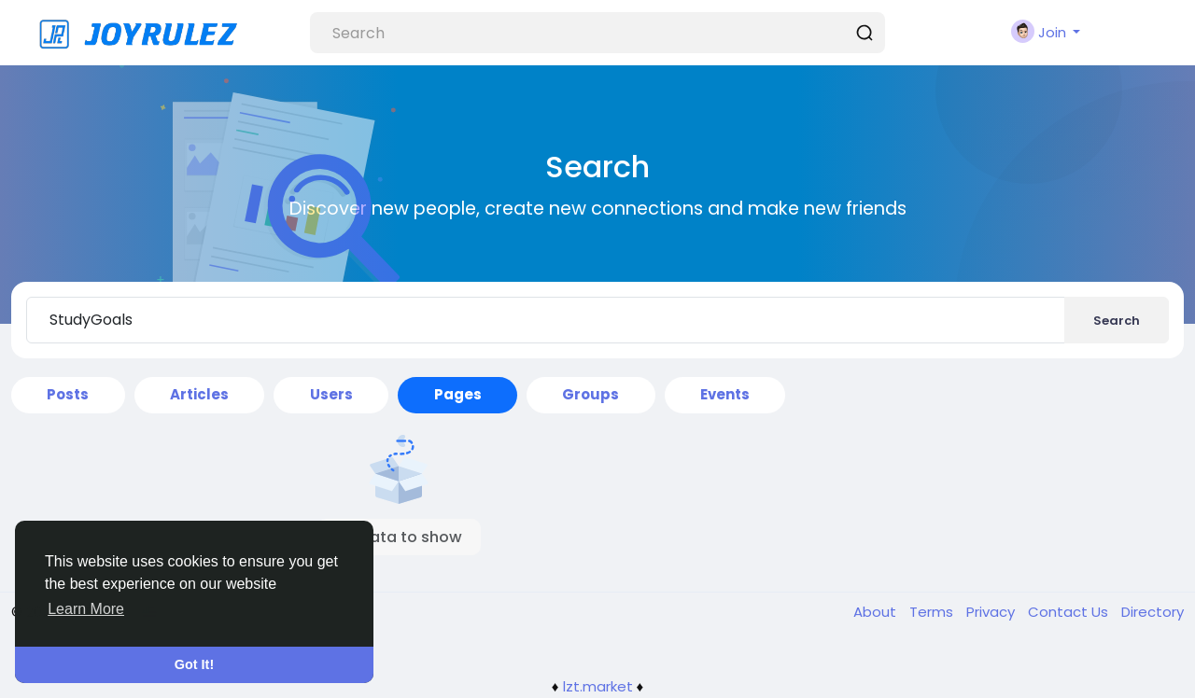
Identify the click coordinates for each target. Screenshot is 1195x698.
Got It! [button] (194, 664)
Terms (933, 611)
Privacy (992, 611)
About (876, 611)
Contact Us (1070, 611)
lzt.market (598, 686)
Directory (1152, 611)
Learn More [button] (86, 609)
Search (1116, 320)
